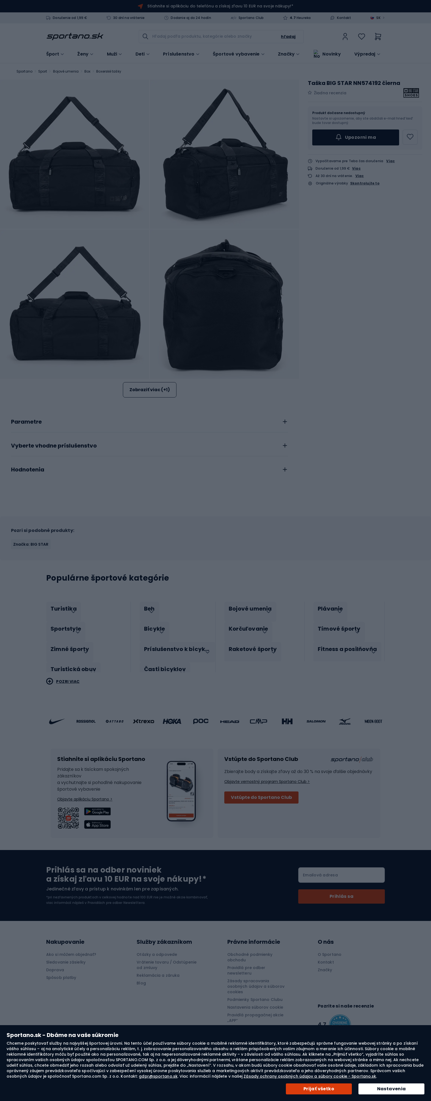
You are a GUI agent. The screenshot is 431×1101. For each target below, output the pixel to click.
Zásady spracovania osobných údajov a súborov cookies (256, 980)
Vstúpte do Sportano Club (261, 791)
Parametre (26, 422)
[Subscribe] (341, 891)
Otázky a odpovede (157, 948)
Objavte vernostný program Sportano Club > (267, 776)
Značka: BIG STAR (31, 544)
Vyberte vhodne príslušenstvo (54, 445)
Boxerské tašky (108, 71)
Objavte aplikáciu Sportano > (84, 793)
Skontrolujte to (365, 183)
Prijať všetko (318, 1089)
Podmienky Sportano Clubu (255, 994)
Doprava (55, 964)
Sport (42, 71)
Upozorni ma (355, 137)
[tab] (149, 420)
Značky (286, 53)
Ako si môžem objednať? (71, 948)
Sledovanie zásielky (65, 956)
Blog (141, 977)
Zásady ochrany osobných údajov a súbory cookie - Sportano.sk (310, 1076)
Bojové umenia (66, 71)
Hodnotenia (27, 469)
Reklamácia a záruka (158, 969)
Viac (390, 161)
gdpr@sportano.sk (158, 1076)
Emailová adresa (320, 869)
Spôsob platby (61, 972)
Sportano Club (251, 18)
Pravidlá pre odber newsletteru (246, 964)
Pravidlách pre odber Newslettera (116, 897)
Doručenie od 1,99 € (70, 18)
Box (87, 71)
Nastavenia (391, 1089)
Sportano (24, 71)
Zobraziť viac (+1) (149, 390)
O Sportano (329, 948)
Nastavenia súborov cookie (255, 1001)
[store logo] (75, 36)
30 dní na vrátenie (129, 18)
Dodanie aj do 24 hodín (191, 18)
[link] (345, 36)
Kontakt (344, 18)
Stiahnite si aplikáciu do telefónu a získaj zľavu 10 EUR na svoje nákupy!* (220, 6)
